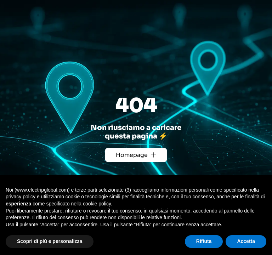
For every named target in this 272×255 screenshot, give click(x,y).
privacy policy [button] (20, 196)
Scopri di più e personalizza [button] (49, 241)
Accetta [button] (246, 241)
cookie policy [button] (97, 203)
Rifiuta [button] (204, 241)
